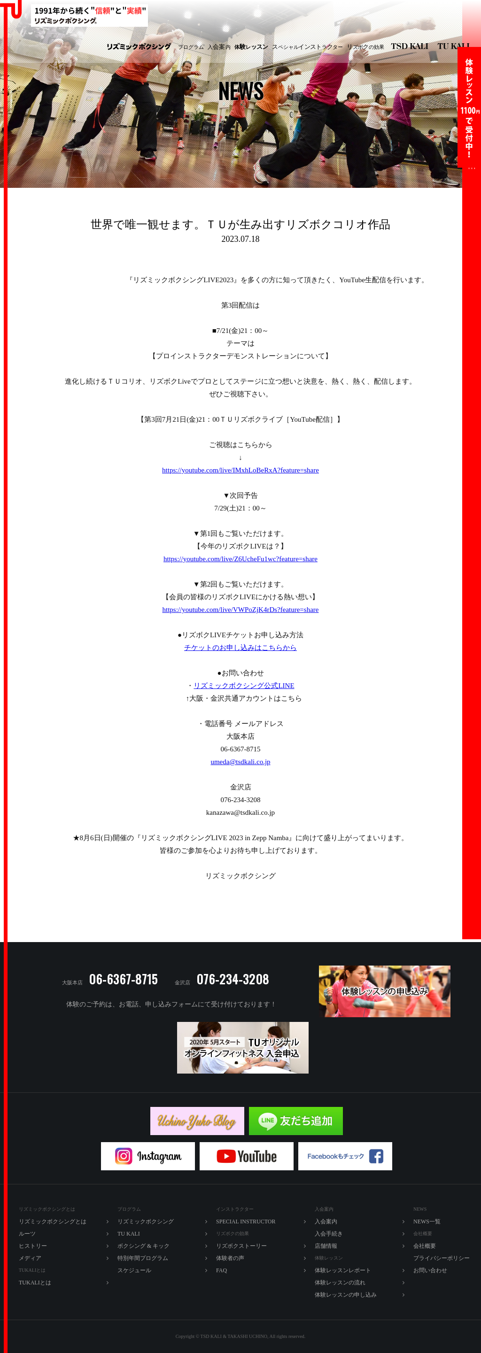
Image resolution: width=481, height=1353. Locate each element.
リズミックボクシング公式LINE (244, 685)
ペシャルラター (307, 47)
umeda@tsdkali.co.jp (240, 761)
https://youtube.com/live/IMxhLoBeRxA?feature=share (240, 470)
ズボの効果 (365, 47)
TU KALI (455, 47)
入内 (219, 47)
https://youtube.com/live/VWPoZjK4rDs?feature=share (241, 609)
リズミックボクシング (139, 47)
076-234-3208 (232, 979)
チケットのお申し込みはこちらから (240, 647)
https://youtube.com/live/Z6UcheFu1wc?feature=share (240, 559)
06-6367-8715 (123, 979)
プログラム (191, 47)
